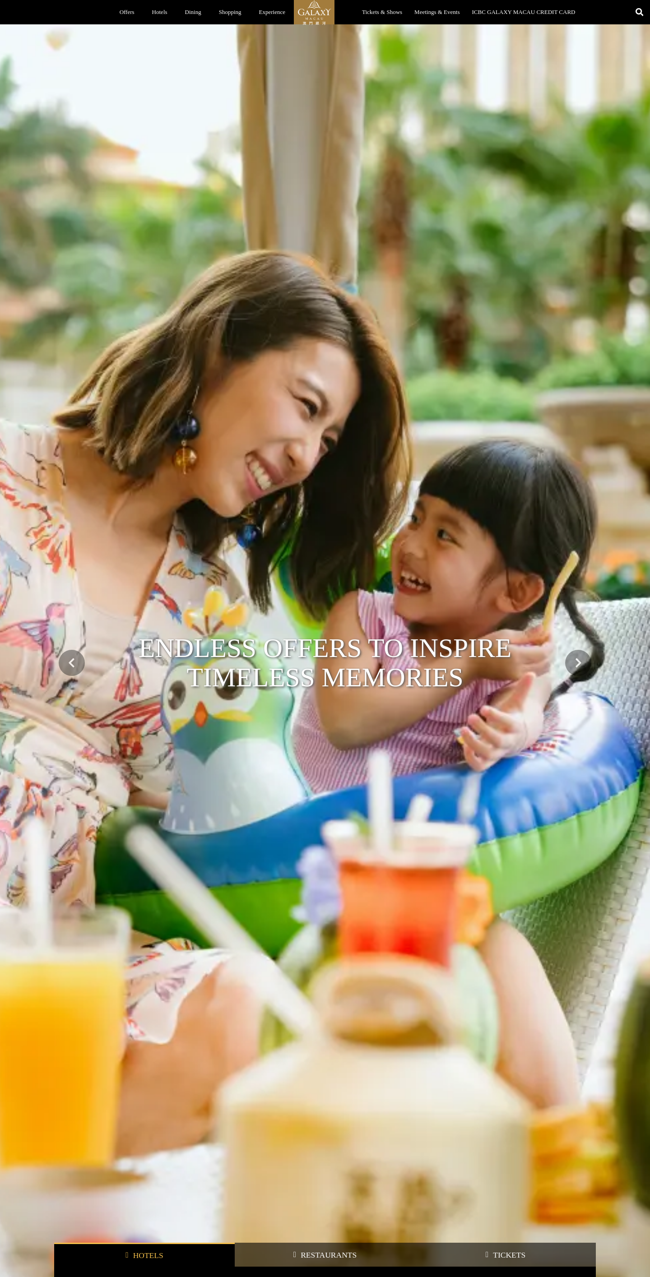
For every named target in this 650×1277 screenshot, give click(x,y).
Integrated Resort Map (394, 1211)
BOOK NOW (517, 448)
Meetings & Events (437, 12)
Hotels (159, 12)
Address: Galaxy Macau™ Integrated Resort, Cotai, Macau (530, 1233)
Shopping (230, 12)
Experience (272, 12)
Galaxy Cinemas (207, 1269)
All (79, 903)
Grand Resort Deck (210, 1257)
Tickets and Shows (74, 1234)
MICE (444, 903)
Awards (288, 1246)
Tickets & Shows (382, 12)
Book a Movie (69, 1246)
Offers (127, 12)
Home (60, 1174)
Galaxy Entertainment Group (311, 1211)
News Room (293, 1257)
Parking (378, 1234)
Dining (193, 12)
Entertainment (297, 903)
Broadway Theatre (74, 1257)
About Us (290, 1222)
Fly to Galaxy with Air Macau (132, 705)
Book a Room (69, 1211)
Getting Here (384, 1222)
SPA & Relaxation (376, 903)
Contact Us (292, 1234)
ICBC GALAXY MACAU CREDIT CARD (524, 12)
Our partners (503, 903)
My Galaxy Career (300, 1269)
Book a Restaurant (74, 1222)
